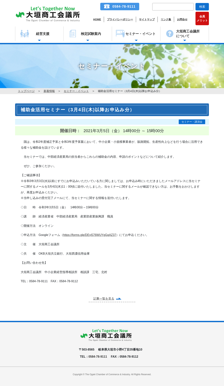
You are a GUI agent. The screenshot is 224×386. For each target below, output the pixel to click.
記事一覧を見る (103, 298)
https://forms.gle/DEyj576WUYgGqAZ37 (89, 234)
